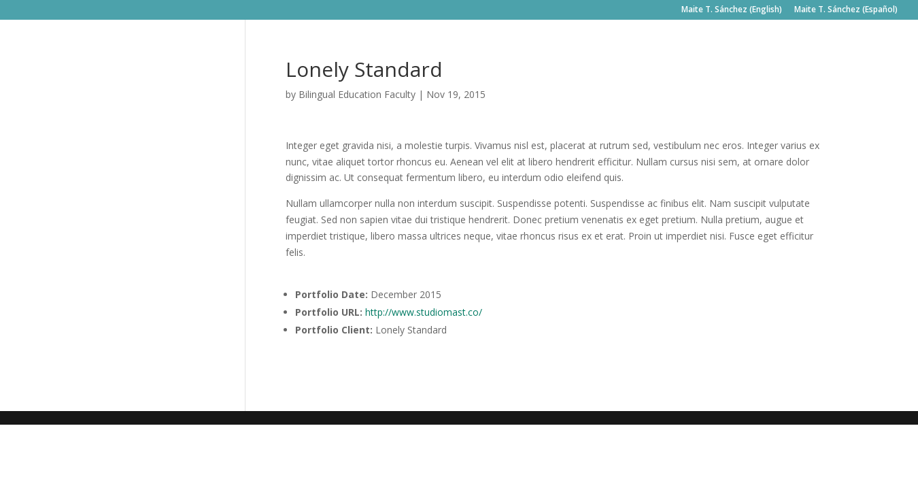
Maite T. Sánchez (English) (731, 10)
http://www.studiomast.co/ (423, 312)
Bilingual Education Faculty (357, 94)
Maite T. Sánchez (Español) (846, 10)
